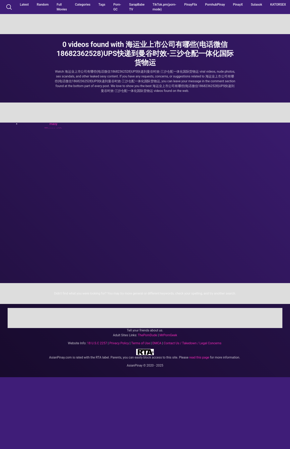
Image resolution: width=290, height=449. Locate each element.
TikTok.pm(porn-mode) (164, 7)
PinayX (238, 4)
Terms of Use (140, 343)
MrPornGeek (168, 335)
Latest (24, 4)
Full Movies (62, 7)
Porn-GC (117, 7)
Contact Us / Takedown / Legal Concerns (192, 343)
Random (43, 4)
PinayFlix (190, 4)
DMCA (156, 343)
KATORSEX (278, 4)
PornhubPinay (215, 4)
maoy (53, 124)
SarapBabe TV (137, 7)
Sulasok (256, 4)
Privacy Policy (119, 343)
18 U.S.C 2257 (97, 343)
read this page (199, 357)
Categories (82, 4)
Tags (101, 4)
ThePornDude (147, 335)
